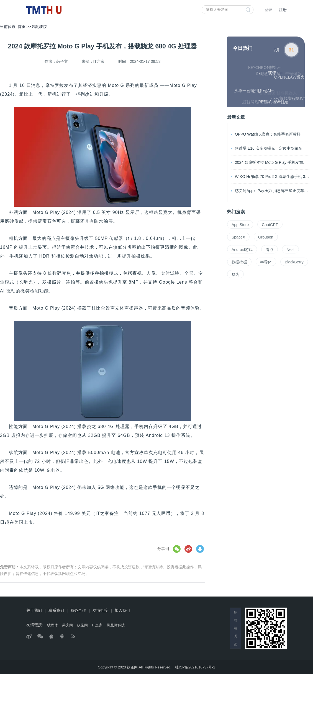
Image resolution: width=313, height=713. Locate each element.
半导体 (266, 262)
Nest (290, 249)
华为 (235, 274)
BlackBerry (294, 262)
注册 (283, 9)
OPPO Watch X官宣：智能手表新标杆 (266, 134)
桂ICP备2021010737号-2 (195, 667)
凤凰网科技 (116, 625)
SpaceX (238, 237)
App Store (240, 224)
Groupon (265, 237)
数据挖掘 (239, 262)
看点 (269, 249)
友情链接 (100, 610)
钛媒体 (52, 625)
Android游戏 (242, 249)
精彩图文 (40, 26)
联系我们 (56, 610)
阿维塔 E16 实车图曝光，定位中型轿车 (266, 148)
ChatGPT (270, 224)
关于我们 (34, 610)
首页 (21, 26)
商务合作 (78, 610)
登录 (268, 9)
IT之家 (97, 625)
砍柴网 (82, 625)
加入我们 (122, 610)
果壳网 (67, 625)
